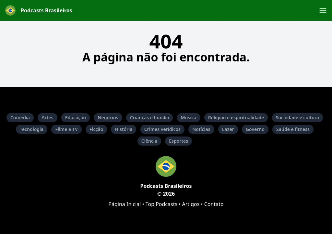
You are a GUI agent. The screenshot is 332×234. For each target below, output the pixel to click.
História (123, 129)
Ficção (96, 129)
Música (188, 117)
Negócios (108, 117)
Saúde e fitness (293, 129)
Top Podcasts (161, 204)
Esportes (178, 141)
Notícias (201, 129)
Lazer (228, 129)
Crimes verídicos (162, 129)
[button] (323, 10)
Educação (75, 117)
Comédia (20, 117)
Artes (47, 117)
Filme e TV (66, 129)
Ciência (149, 141)
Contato (214, 204)
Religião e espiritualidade (236, 117)
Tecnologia (31, 129)
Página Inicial (124, 204)
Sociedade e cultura (297, 117)
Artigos (190, 204)
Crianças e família (149, 117)
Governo (255, 129)
